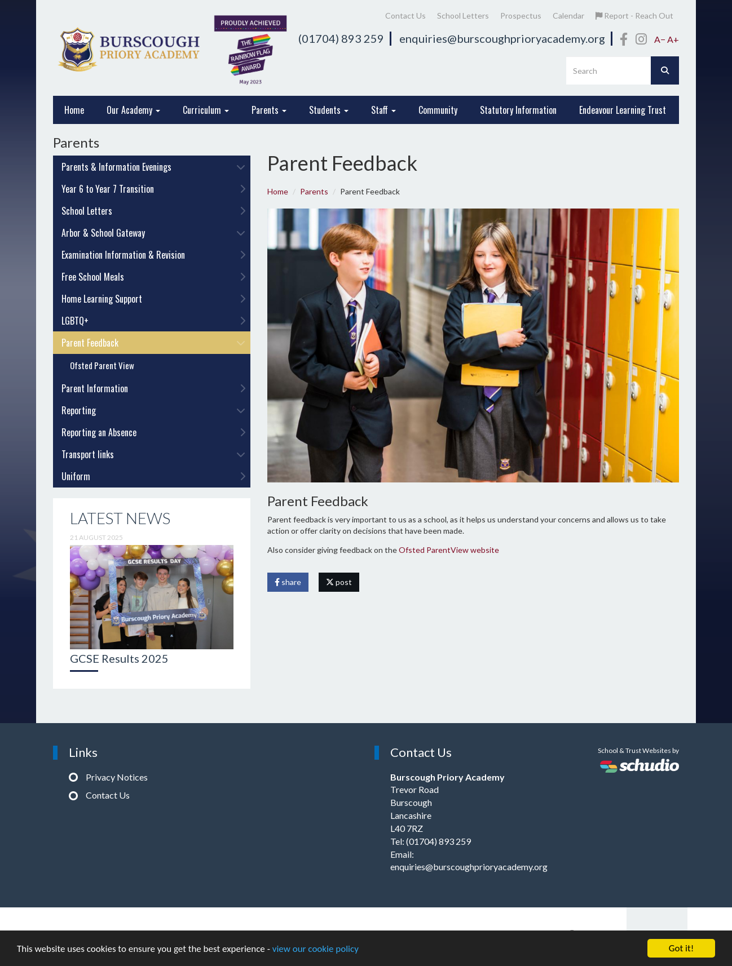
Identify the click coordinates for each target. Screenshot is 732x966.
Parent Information (153, 388)
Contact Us (405, 15)
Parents (269, 110)
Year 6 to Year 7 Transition (153, 189)
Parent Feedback (153, 342)
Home (74, 110)
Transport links (153, 454)
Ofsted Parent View (102, 365)
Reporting (153, 410)
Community (437, 110)
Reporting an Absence (153, 432)
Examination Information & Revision (153, 255)
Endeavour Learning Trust (622, 110)
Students (329, 110)
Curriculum (206, 110)
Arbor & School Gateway (153, 233)
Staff (383, 110)
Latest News (120, 518)
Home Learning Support (153, 298)
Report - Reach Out (634, 15)
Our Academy (133, 110)
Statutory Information (518, 110)
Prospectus (520, 15)
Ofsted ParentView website (449, 550)
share (288, 582)
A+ (673, 39)
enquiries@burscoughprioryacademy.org (502, 38)
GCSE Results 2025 (119, 658)
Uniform (153, 476)
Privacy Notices (117, 777)
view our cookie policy (315, 949)
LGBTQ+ (153, 320)
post (339, 582)
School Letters (463, 15)
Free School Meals (153, 276)
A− (659, 39)
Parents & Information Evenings (153, 167)
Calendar (568, 15)
